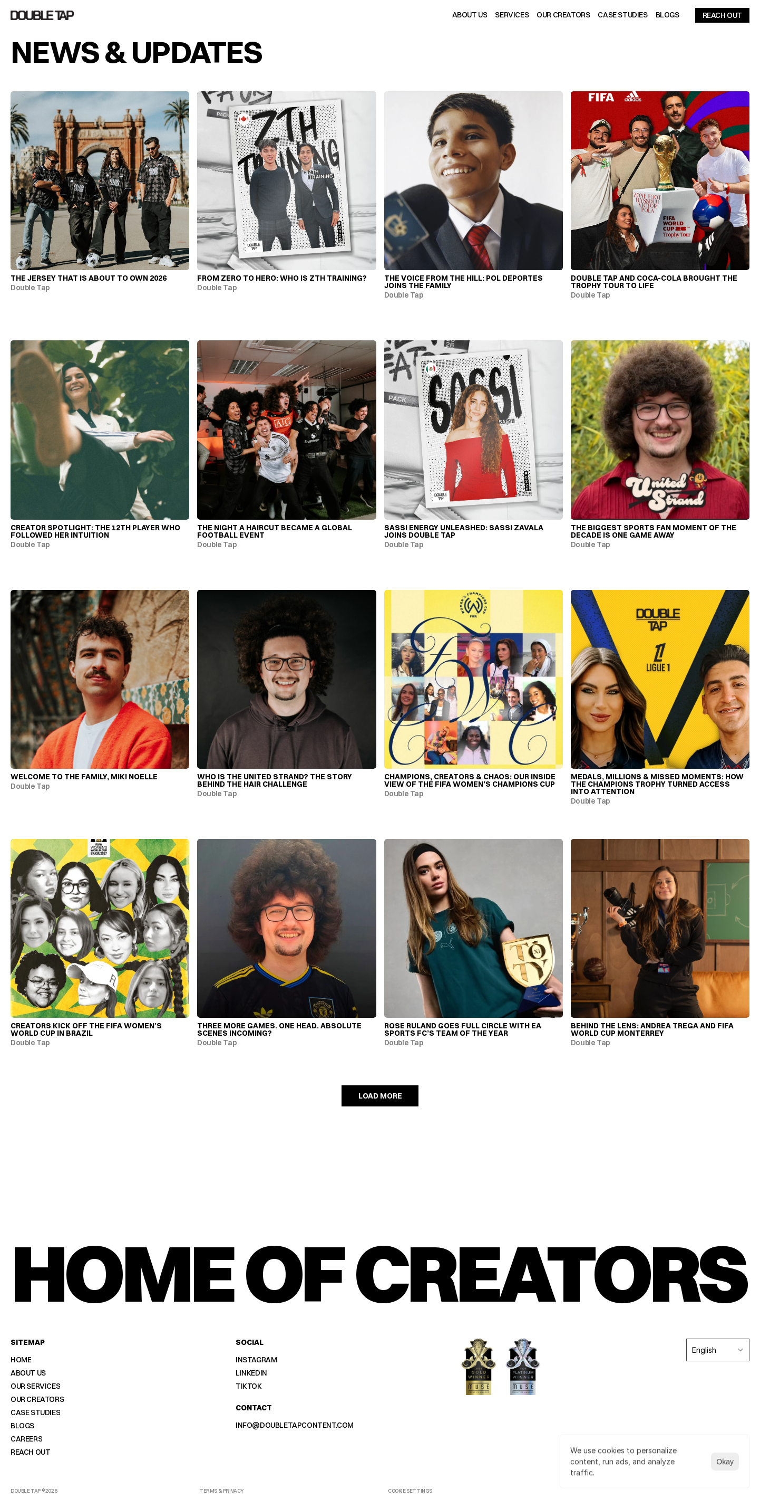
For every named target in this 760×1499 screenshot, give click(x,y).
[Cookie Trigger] (410, 1491)
